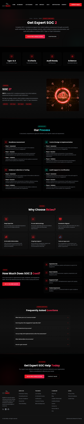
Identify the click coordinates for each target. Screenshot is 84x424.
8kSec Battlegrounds (40, 403)
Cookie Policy (71, 398)
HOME (13, 4)
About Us (54, 393)
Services (36, 18)
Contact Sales (75, 4)
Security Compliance (23, 398)
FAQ (53, 411)
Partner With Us (55, 408)
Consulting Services (23, 396)
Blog (53, 396)
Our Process (52, 36)
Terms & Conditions (72, 396)
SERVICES (42, 4)
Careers (53, 403)
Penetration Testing (23, 393)
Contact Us (54, 406)
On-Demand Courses (40, 396)
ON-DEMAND (20, 4)
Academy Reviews (56, 401)
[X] (3, 409)
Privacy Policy (71, 393)
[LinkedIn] (5, 409)
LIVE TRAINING (29, 4)
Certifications (38, 398)
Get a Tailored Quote (11, 284)
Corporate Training (39, 401)
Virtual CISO (21, 401)
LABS (36, 4)
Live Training (38, 393)
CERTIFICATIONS (56, 4)
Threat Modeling (22, 403)
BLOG (48, 4)
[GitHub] (8, 409)
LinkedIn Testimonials (56, 398)
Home (30, 18)
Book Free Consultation (35, 36)
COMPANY (64, 4)
